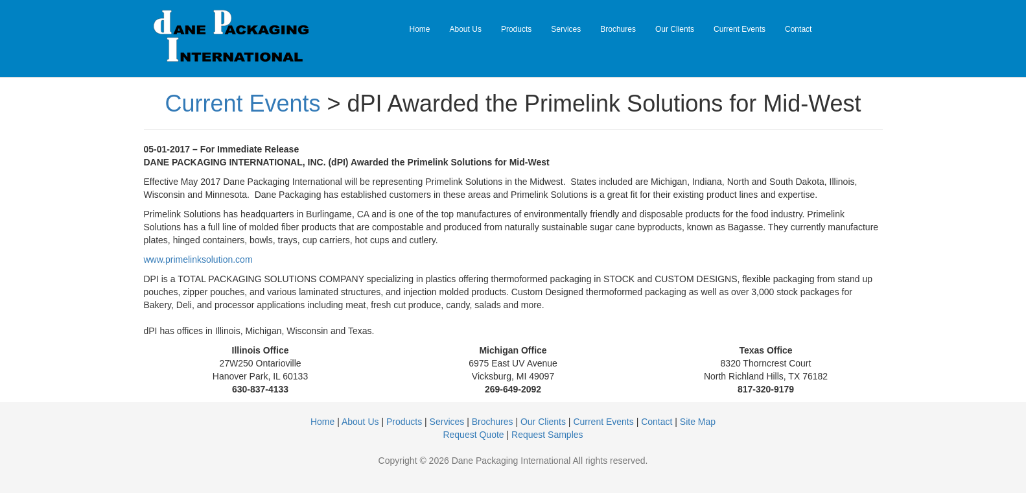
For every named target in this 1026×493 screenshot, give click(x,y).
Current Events (739, 29)
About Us (466, 29)
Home (420, 29)
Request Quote (473, 434)
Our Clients (674, 29)
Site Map (698, 421)
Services (566, 29)
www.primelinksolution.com (198, 259)
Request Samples (547, 434)
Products (516, 29)
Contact (798, 29)
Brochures (618, 29)
